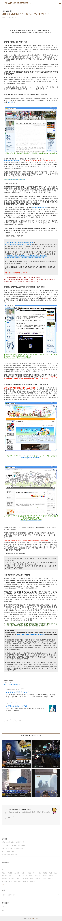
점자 (31, 876)
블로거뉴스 (18, 881)
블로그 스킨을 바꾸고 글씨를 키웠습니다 (12, 848)
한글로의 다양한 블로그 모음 (9, 855)
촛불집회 (26, 881)
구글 (51, 873)
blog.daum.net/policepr (11, 160)
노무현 (44, 878)
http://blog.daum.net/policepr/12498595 (18, 244)
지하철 (33, 881)
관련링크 (11, 102)
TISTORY (31, 918)
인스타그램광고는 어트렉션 (16, 706)
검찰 (32, 878)
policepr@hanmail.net (39, 207)
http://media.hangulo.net (12, 684)
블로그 (4, 873)
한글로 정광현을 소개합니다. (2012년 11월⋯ (13, 842)
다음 (18, 878)
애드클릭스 (25, 878)
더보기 (3, 884)
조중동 (10, 873)
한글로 (11, 876)
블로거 (56, 873)
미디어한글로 (37, 873)
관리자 (37, 918)
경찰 (30, 873)
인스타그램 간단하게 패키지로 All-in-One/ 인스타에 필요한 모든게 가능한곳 (25, 709)
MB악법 (51, 878)
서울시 (25, 876)
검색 (58, 895)
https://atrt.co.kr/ (10, 703)
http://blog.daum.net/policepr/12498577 (20, 242)
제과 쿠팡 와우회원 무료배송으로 (18, 692)
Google (12, 878)
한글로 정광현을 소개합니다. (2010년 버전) (13, 845)
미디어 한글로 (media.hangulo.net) (16, 3)
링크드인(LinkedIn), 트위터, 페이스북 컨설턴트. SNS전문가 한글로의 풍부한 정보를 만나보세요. (28, 813)
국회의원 (5, 881)
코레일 (38, 878)
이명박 (51, 876)
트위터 (45, 876)
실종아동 (18, 876)
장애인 (17, 873)
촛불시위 (23, 873)
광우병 (45, 873)
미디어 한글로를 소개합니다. (9, 851)
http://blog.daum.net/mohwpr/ (31, 457)
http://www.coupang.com (13, 689)
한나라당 (5, 876)
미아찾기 (5, 878)
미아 (11, 881)
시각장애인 (38, 876)
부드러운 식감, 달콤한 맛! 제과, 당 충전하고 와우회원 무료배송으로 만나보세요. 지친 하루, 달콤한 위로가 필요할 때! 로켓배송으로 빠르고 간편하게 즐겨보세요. (30, 696)
